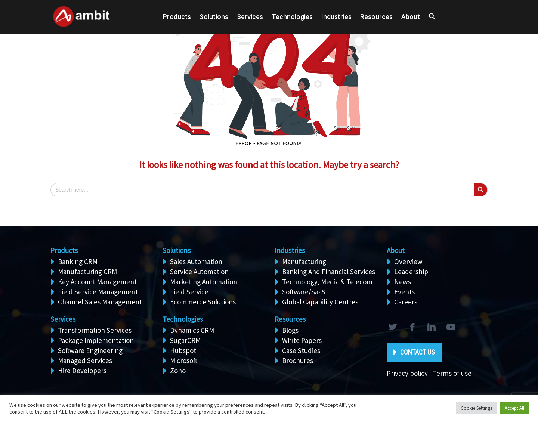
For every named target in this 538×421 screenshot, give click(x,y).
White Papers (302, 340)
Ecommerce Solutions (203, 301)
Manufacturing (304, 261)
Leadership (411, 271)
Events (404, 291)
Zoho (178, 370)
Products (177, 17)
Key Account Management (97, 281)
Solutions (177, 250)
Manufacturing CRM (87, 271)
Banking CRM (78, 261)
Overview (408, 261)
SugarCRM (185, 340)
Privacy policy (407, 373)
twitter (392, 327)
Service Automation (199, 271)
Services (62, 319)
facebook (411, 327)
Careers (405, 301)
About (410, 17)
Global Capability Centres (320, 301)
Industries (336, 17)
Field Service (189, 291)
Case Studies (301, 350)
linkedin (431, 327)
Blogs (290, 330)
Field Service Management (98, 291)
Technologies (292, 17)
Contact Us (417, 352)
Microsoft (183, 360)
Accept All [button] (514, 408)
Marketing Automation (203, 281)
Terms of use (452, 373)
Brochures (297, 360)
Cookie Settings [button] (476, 408)
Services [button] (250, 17)
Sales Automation (196, 261)
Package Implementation (96, 340)
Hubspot (183, 350)
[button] (432, 17)
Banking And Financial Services (328, 271)
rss (450, 327)
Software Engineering (90, 350)
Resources (376, 17)
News (402, 281)
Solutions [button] (214, 17)
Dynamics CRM (192, 330)
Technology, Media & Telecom (327, 281)
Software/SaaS (303, 291)
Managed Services (85, 360)
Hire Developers (82, 370)
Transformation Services (95, 330)
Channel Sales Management (100, 301)
